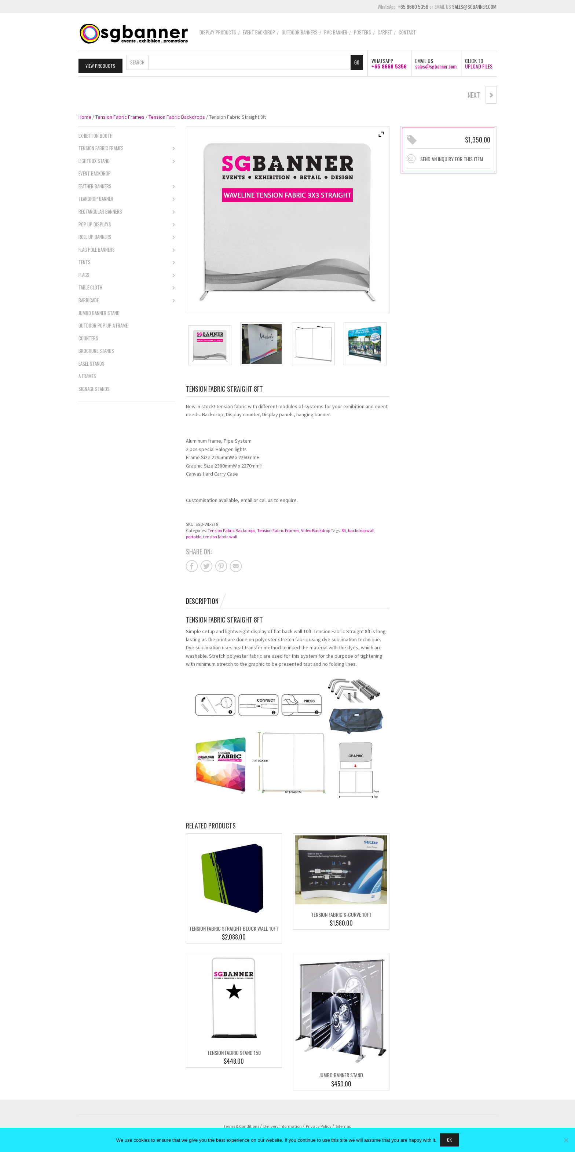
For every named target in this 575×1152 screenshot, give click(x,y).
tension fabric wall (220, 535)
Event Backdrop (259, 32)
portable (193, 535)
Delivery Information (282, 1124)
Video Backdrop (315, 529)
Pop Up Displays (126, 223)
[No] (565, 1140)
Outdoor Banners (300, 32)
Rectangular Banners (126, 211)
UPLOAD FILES (478, 65)
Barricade (126, 299)
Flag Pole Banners (126, 248)
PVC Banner (335, 32)
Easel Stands (91, 362)
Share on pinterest (221, 565)
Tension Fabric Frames (119, 115)
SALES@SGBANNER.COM (474, 6)
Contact (407, 32)
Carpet (385, 32)
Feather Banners (126, 185)
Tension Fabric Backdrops (177, 115)
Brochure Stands (96, 349)
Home (84, 115)
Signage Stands (94, 387)
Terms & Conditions (241, 1124)
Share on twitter (206, 565)
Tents (126, 261)
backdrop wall (361, 529)
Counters (88, 336)
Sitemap (343, 1124)
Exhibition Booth (95, 134)
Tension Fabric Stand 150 (234, 1051)
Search (137, 60)
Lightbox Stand (126, 160)
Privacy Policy (319, 1124)
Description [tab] (202, 599)
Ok (449, 1140)
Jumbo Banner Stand (341, 1074)
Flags (126, 274)
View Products (100, 64)
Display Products (217, 32)
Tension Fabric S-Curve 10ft (341, 913)
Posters (362, 32)
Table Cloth (126, 287)
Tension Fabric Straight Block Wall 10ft (233, 927)
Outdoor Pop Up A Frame (103, 324)
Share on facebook (192, 565)
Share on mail (236, 565)
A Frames (87, 375)
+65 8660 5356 (413, 6)
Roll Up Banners (126, 236)
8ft (343, 529)
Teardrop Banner (126, 198)
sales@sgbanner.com (436, 65)
